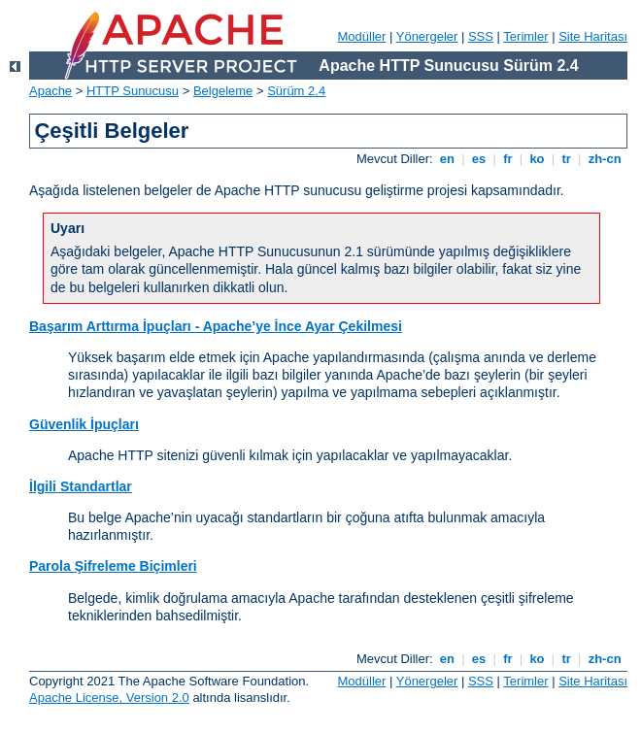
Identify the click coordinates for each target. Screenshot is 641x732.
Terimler (525, 36)
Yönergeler (427, 36)
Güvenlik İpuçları (84, 424)
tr (566, 158)
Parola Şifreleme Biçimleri (113, 566)
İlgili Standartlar (80, 486)
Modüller (362, 36)
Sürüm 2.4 (296, 90)
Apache (50, 90)
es (478, 158)
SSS (480, 36)
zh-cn (604, 158)
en (446, 158)
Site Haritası (592, 36)
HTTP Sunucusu (132, 90)
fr (508, 158)
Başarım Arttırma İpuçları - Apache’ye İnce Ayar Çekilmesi (215, 326)
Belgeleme (223, 90)
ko (537, 158)
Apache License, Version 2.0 (109, 697)
